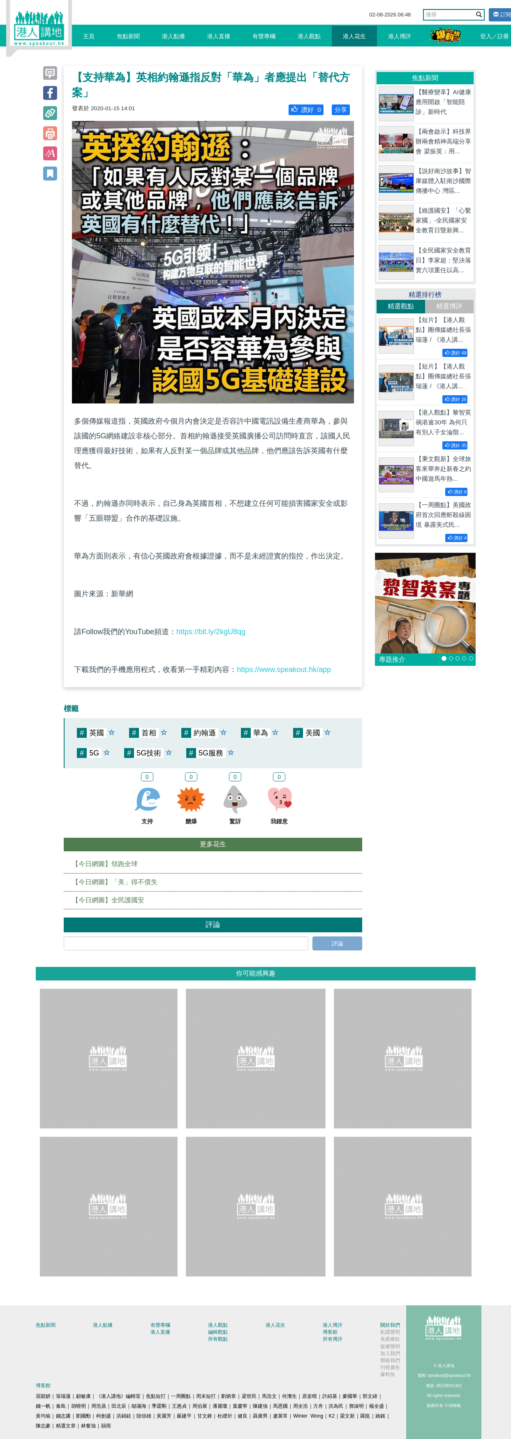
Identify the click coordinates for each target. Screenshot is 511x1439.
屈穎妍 (43, 1396)
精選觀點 (401, 306)
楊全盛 (376, 1406)
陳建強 (260, 1406)
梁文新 (347, 1416)
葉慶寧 (240, 1406)
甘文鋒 (204, 1416)
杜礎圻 (224, 1416)
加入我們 (390, 1353)
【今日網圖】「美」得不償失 (114, 881)
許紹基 (329, 1396)
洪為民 (335, 1406)
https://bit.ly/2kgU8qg (210, 632)
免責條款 (390, 1339)
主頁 (89, 36)
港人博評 (399, 36)
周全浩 (300, 1406)
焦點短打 (156, 1396)
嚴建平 (184, 1416)
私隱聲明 (390, 1332)
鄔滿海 (139, 1406)
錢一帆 (43, 1406)
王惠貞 (179, 1406)
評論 (337, 943)
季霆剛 (159, 1406)
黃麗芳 (164, 1416)
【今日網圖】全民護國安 (108, 900)
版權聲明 (390, 1346)
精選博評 (449, 306)
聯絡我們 (390, 1360)
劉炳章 (228, 1396)
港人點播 (173, 36)
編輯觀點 (218, 1332)
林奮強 (88, 1426)
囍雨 (106, 1426)
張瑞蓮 (63, 1396)
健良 (242, 1416)
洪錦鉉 (123, 1416)
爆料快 (387, 1374)
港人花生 (354, 36)
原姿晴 (309, 1396)
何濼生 (289, 1396)
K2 (331, 1416)
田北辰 (118, 1406)
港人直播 (218, 36)
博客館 (330, 1332)
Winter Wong (308, 1416)
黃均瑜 (43, 1416)
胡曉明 (78, 1406)
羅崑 (365, 1416)
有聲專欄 (263, 36)
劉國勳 (83, 1416)
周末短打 (206, 1396)
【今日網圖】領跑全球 (105, 863)
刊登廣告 (390, 1367)
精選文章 (66, 1426)
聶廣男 (260, 1416)
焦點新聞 (128, 36)
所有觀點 (218, 1339)
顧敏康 (83, 1396)
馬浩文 (269, 1396)
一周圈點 (181, 1396)
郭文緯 (370, 1396)
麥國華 (349, 1396)
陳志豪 (43, 1426)
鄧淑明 (356, 1406)
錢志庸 (63, 1416)
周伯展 (199, 1406)
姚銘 (380, 1416)
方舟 (318, 1406)
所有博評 (332, 1339)
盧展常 (280, 1416)
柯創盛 (103, 1416)
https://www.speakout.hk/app (284, 669)
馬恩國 (280, 1406)
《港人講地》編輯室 (118, 1396)
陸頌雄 (143, 1416)
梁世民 (249, 1396)
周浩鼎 (98, 1406)
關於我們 (390, 1325)
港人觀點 (309, 36)
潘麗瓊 (220, 1406)
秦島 (61, 1406)
